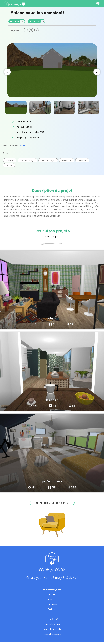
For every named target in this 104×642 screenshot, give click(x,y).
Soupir (23, 145)
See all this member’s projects (52, 503)
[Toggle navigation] (97, 3)
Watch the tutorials (52, 629)
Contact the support (52, 624)
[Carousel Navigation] (52, 72)
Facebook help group (52, 634)
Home (52, 594)
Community (52, 604)
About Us (52, 599)
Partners (52, 609)
